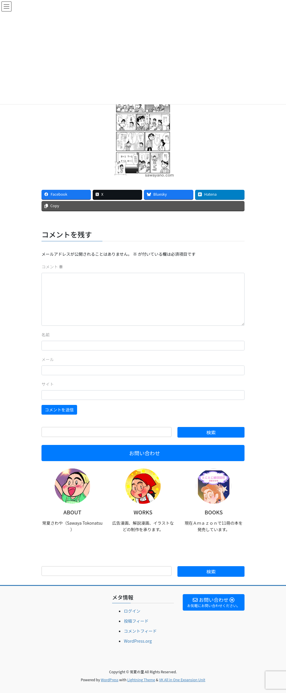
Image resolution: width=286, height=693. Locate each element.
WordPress (110, 679)
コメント (52, 267)
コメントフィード (140, 631)
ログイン (132, 611)
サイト (47, 384)
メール (47, 359)
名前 (45, 335)
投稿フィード (136, 621)
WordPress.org (138, 641)
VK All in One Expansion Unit (182, 679)
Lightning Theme (141, 679)
